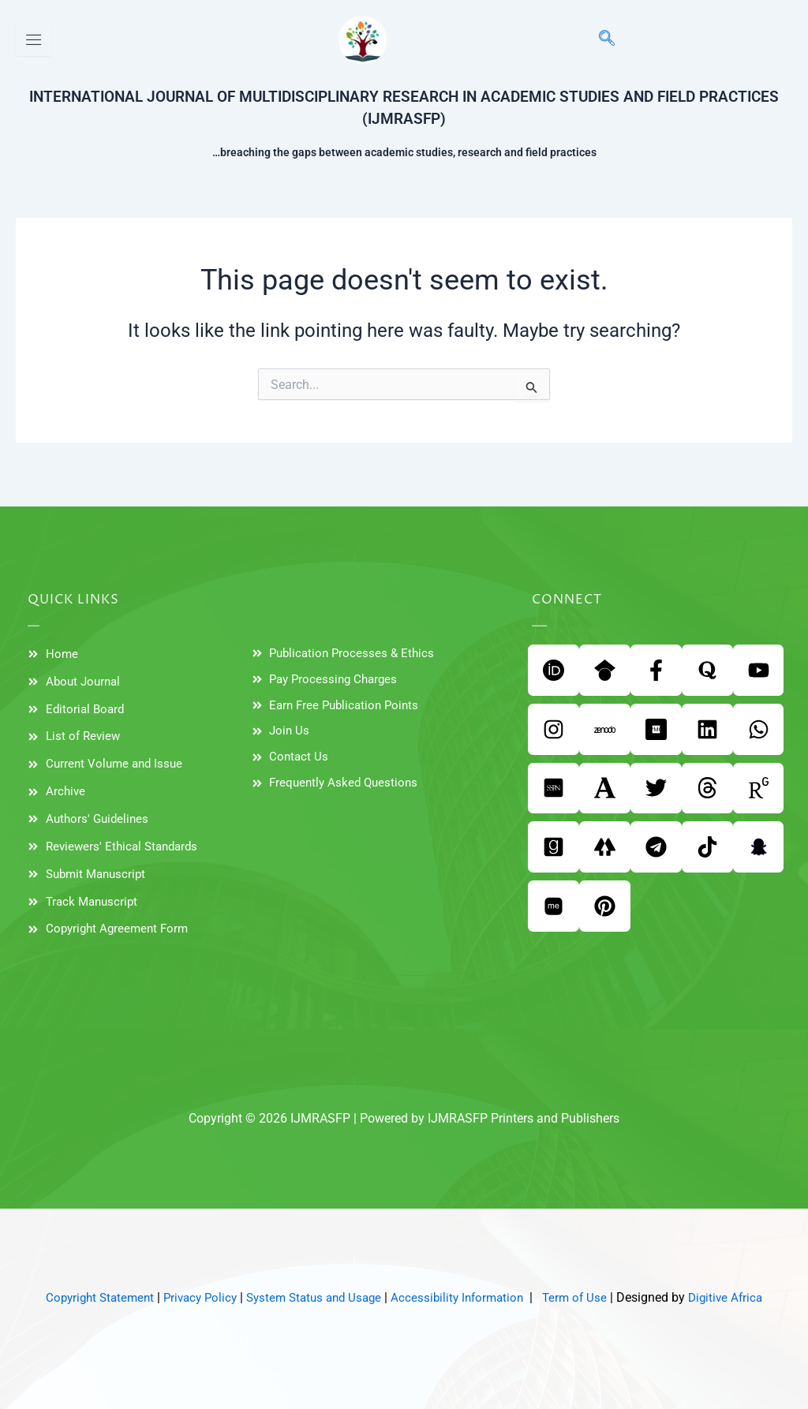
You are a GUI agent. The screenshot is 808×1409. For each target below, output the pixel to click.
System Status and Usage (313, 1297)
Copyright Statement (87, 1297)
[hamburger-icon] (33, 40)
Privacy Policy (193, 1297)
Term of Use (585, 1297)
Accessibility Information (464, 1297)
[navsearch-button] (599, 39)
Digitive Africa (739, 1297)
